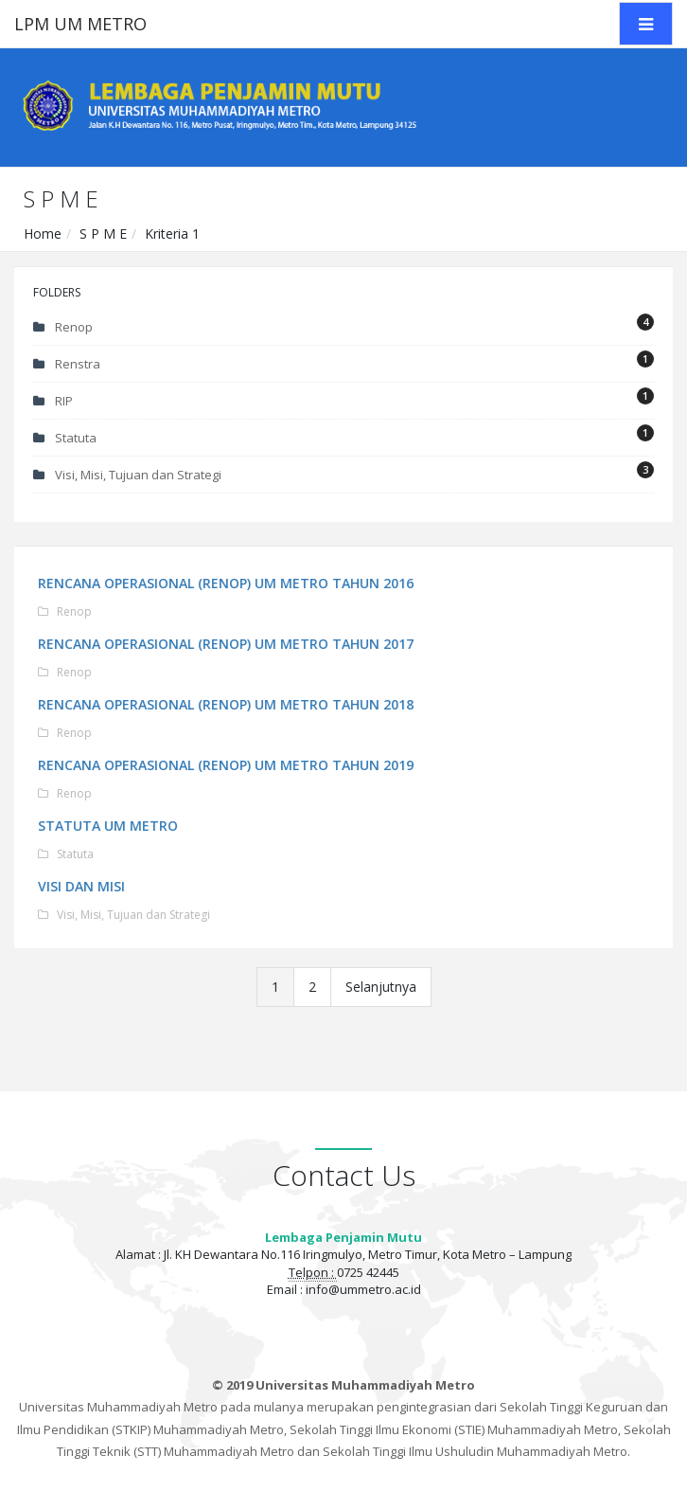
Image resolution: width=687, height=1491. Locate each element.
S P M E (103, 234)
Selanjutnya (380, 987)
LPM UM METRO (80, 23)
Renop (343, 324)
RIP (343, 398)
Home (43, 234)
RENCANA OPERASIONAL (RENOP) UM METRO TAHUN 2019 (226, 765)
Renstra (343, 361)
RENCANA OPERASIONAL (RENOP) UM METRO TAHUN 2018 (226, 704)
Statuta (343, 435)
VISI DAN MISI (82, 886)
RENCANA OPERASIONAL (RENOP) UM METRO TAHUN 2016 (226, 583)
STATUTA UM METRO (109, 826)
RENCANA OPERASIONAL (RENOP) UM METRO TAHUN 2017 (226, 644)
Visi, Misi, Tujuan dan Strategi (343, 472)
